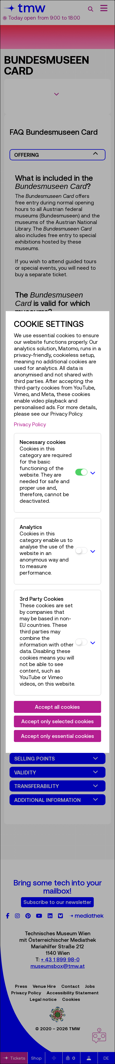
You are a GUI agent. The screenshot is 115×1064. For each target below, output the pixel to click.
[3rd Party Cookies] (81, 642)
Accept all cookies (57, 707)
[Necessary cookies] (81, 472)
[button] (92, 473)
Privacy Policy (30, 424)
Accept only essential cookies (57, 736)
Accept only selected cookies (57, 721)
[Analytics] (81, 550)
